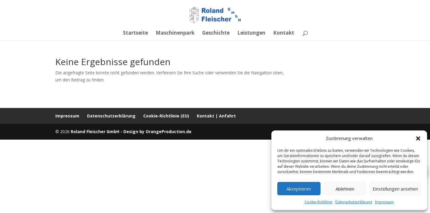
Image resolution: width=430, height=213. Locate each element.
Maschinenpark (175, 33)
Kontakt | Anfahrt (216, 116)
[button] (418, 138)
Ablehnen (345, 189)
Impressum (384, 201)
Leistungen (251, 33)
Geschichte (216, 33)
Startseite (135, 33)
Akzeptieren (298, 189)
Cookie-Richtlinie (318, 201)
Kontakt (283, 33)
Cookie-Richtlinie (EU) (166, 116)
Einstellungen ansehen (395, 189)
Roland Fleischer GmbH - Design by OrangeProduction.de (131, 131)
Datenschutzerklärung (353, 201)
